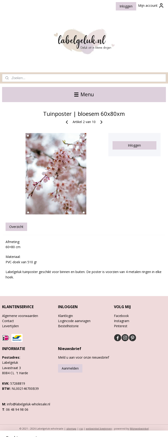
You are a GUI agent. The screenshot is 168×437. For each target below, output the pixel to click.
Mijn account (151, 5)
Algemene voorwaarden (20, 316)
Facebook (121, 316)
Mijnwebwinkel (139, 428)
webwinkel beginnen (99, 428)
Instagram (121, 321)
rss (81, 428)
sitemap (71, 428)
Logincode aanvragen (74, 321)
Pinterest (120, 326)
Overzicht (16, 226)
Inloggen (126, 6)
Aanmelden (70, 368)
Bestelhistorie (68, 326)
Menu (84, 94)
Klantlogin (65, 316)
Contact (8, 321)
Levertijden (10, 326)
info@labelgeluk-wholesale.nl (28, 404)
